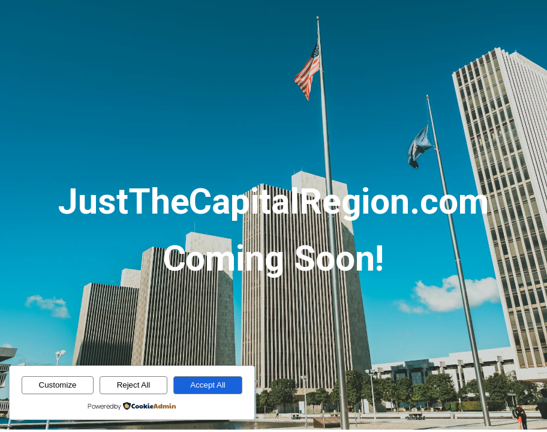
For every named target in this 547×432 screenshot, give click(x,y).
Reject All (134, 384)
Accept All (208, 384)
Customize (58, 384)
